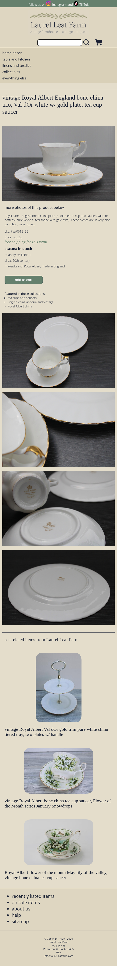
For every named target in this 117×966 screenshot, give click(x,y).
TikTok (84, 4)
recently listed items (33, 896)
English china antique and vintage (30, 302)
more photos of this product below (34, 207)
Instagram (59, 4)
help (16, 915)
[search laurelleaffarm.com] (87, 42)
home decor (12, 53)
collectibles (11, 71)
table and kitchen (16, 59)
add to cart (23, 280)
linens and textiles (16, 65)
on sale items (26, 902)
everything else (14, 78)
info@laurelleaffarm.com (58, 956)
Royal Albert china (20, 306)
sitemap (20, 921)
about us (21, 909)
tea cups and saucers (22, 298)
